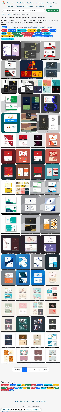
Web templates (51, 3)
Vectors (9, 14)
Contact (43, 401)
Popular (42, 27)
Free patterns (40, 6)
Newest (20, 27)
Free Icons (10, 6)
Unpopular (49, 27)
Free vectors (11, 3)
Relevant (35, 27)
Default (4, 27)
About (38, 401)
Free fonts (30, 3)
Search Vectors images (9, 10)
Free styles (29, 6)
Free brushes (20, 6)
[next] (45, 369)
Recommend (27, 27)
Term (27, 401)
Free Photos (20, 3)
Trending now (12, 27)
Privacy (33, 401)
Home (3, 14)
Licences (22, 401)
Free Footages (40, 3)
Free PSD (49, 6)
